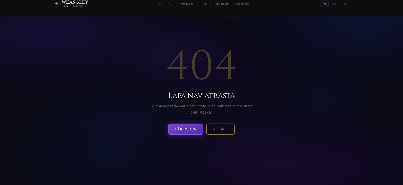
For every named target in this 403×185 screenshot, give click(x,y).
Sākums (166, 4)
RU (334, 4)
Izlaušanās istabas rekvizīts (225, 4)
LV (324, 4)
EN (344, 4)
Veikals (187, 4)
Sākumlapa (185, 129)
